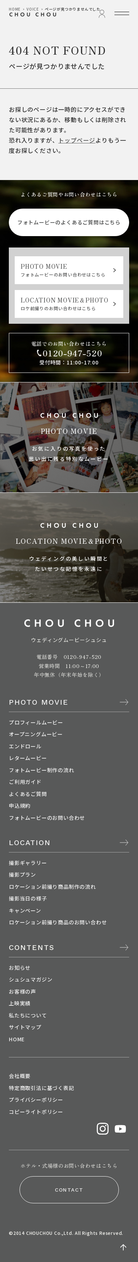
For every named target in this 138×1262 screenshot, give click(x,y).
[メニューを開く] (121, 13)
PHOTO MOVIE (38, 702)
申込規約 (20, 805)
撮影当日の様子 (28, 898)
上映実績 (20, 1003)
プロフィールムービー (36, 722)
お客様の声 (22, 991)
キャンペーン (25, 910)
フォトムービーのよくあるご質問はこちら (69, 222)
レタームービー (28, 758)
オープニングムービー (36, 734)
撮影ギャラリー (28, 862)
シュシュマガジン (30, 979)
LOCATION (30, 842)
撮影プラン (22, 874)
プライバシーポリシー (36, 1099)
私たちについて (28, 1015)
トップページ (76, 140)
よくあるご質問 (28, 793)
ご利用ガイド (25, 781)
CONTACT (69, 1190)
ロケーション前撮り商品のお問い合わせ (58, 922)
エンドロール (25, 746)
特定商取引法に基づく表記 (41, 1088)
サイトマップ (25, 1027)
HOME (17, 1039)
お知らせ (20, 967)
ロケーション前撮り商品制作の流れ (52, 886)
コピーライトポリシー (36, 1111)
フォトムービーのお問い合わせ (47, 817)
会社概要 (20, 1075)
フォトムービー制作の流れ (41, 770)
